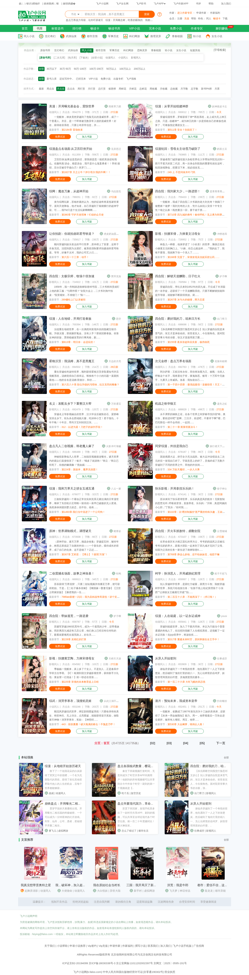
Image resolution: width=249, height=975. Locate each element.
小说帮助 (62, 945)
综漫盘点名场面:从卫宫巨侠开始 (70, 149)
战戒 (51, 793)
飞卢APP (160, 3)
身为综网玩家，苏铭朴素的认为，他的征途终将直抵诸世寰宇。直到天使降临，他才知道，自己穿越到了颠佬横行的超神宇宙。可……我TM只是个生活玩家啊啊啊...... (84, 205)
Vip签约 (92, 945)
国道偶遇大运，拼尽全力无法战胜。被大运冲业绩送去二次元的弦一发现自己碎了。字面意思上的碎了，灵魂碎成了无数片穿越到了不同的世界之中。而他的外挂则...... (190, 460)
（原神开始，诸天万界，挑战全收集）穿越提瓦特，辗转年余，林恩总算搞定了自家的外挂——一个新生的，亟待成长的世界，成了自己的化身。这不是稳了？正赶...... (84, 545)
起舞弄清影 (31, 890)
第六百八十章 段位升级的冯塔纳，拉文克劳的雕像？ (90, 384)
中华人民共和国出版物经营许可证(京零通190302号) (133, 971)
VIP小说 (134, 28)
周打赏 (81, 88)
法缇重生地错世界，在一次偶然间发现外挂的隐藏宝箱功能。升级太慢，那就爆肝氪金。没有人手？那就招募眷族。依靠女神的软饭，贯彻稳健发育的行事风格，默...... (84, 333)
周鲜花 (122, 88)
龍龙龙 (209, 890)
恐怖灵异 (142, 50)
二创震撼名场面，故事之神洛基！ (71, 573)
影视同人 (136, 57)
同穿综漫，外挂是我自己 (171, 446)
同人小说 (29, 36)
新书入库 (52, 78)
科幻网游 (134, 36)
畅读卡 (217, 18)
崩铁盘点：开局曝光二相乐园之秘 (67, 803)
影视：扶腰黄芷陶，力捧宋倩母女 (71, 658)
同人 (208, 18)
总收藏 (174, 88)
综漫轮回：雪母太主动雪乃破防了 (177, 149)
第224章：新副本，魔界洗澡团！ (80, 469)
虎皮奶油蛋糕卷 (112, 233)
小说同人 (123, 57)
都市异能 (220, 890)
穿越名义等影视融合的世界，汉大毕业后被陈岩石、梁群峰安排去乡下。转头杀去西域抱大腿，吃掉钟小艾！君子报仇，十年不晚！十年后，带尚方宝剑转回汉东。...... (84, 418)
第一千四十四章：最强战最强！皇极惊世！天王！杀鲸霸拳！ (201, 384)
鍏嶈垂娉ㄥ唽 (51, 3)
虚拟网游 (63, 830)
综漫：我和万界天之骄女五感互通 (71, 488)
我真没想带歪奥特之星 (36, 885)
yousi (224, 616)
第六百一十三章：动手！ (75, 257)
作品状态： (30, 78)
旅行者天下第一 (218, 446)
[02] (152, 743)
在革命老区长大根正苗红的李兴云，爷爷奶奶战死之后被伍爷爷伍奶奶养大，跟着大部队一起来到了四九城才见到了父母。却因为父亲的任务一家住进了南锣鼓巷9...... (190, 545)
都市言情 (92, 36)
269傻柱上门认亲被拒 (74, 299)
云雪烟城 (222, 531)
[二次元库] (59, 57)
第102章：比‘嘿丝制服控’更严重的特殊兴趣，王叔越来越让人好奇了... (206, 512)
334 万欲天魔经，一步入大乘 (184, 469)
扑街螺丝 (222, 701)
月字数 (184, 88)
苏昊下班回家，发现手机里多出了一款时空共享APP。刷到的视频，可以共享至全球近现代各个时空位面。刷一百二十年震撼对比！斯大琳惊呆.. (136, 817)
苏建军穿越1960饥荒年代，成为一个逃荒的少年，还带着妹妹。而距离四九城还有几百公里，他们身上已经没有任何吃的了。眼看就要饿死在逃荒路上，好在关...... (84, 630)
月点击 (60, 88)
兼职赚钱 (221, 28)
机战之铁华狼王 (165, 403)
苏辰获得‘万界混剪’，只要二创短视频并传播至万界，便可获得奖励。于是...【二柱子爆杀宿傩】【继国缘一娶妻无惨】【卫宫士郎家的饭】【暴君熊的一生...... (85, 588)
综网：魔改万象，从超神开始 (68, 191)
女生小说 (217, 36)
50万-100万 (80, 68)
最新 (41, 88)
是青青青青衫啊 (218, 191)
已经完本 (81, 78)
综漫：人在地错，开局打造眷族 (70, 318)
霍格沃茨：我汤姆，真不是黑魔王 (71, 361)
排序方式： (30, 88)
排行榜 (76, 28)
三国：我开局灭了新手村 (143, 885)
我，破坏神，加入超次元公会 (75, 885)
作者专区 (197, 28)
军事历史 (113, 36)
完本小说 (155, 28)
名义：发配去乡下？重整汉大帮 (70, 403)
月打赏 (91, 88)
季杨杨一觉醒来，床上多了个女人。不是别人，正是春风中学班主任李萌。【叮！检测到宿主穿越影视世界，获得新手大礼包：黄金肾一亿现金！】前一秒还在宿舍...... (84, 673)
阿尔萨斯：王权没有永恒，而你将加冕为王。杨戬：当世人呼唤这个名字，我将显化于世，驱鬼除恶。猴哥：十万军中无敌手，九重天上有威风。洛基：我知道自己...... (190, 375)
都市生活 (143, 830)
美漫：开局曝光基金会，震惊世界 (71, 106)
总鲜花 (143, 88)
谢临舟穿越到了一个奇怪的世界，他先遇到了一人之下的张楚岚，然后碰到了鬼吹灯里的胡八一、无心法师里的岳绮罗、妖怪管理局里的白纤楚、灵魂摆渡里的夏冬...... (190, 673)
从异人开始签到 (165, 658)
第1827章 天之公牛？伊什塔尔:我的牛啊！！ (86, 172)
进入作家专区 (184, 12)
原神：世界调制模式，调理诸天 (70, 531)
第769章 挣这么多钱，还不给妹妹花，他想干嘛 (194, 554)
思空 (118, 318)
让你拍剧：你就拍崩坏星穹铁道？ (71, 233)
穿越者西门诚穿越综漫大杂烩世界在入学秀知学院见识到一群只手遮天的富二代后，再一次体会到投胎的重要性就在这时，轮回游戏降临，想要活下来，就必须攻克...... (190, 163)
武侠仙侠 (71, 36)
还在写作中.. (66, 78)
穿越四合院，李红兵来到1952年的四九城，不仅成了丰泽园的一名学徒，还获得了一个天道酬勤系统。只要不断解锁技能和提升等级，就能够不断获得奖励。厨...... (190, 290)
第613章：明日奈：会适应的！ (78, 342)
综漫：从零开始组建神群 (171, 106)
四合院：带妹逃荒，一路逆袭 (68, 616)
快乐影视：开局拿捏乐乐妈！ (174, 488)
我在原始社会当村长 (106, 885)
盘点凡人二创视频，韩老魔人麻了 (71, 446)
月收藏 (163, 88)
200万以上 (139, 68)
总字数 (194, 88)
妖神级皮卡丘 (219, 106)
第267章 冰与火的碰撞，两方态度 (186, 299)
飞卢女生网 (122, 3)
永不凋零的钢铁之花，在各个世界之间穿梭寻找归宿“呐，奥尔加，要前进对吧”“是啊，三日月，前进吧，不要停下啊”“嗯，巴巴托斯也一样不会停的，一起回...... (190, 418)
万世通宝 (116, 403)
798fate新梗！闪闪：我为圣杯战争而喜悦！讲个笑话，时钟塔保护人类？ (102, 596)
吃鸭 (118, 573)
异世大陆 (115, 890)
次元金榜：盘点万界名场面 (173, 361)
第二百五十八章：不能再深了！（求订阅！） (192, 596)
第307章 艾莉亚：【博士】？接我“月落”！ (85, 554)
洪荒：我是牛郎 (177, 885)
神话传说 (185, 890)
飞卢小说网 (102, 3)
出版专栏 (118, 78)
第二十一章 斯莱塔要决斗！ (183, 427)
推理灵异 (155, 36)
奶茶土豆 (222, 148)
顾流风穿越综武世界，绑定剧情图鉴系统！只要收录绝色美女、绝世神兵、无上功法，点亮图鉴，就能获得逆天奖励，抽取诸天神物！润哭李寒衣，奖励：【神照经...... (84, 715)
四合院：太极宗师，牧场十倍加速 (71, 276)
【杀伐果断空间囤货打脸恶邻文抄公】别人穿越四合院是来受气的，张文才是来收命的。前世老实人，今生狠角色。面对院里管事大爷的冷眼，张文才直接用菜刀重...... (190, 333)
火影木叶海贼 (113, 446)
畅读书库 (114, 28)
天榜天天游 (115, 658)
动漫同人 (110, 57)
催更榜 (112, 88)
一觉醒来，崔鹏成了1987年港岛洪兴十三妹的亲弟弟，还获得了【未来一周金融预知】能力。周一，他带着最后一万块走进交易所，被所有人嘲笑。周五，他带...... (190, 715)
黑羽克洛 (116, 276)
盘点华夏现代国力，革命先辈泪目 (140, 803)
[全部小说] (97, 57)
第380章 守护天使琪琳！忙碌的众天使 (83, 214)
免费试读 (60, 136)
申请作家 (201, 12)
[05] (202, 743)
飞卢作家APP (180, 3)
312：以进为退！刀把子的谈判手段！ (82, 427)
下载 (225, 18)
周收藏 (153, 88)
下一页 (220, 743)
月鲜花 (132, 88)
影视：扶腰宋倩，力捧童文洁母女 (177, 233)
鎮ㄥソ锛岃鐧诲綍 (29, 3)
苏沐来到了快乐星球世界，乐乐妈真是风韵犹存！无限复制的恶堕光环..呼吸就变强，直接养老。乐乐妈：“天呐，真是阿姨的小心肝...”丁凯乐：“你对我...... (191, 503)
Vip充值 (103, 945)
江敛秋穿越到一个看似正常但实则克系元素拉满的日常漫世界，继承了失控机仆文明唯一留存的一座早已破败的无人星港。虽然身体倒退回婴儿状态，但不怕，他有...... (84, 503)
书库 (40, 28)
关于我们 (49, 945)
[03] (169, 743)
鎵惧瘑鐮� (69, 3)
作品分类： (30, 50)
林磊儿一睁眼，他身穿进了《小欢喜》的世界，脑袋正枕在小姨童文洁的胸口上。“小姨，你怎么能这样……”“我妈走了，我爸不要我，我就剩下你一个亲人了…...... (190, 248)
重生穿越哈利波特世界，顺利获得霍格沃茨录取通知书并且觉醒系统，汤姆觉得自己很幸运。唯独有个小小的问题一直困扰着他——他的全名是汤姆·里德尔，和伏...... (84, 375)
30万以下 (52, 68)
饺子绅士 (222, 488)
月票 (217, 88)
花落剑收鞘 (221, 361)
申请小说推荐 (78, 945)
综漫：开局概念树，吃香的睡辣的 (124, 20)
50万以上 (111, 68)
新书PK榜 (206, 88)
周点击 (50, 88)
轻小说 (197, 36)
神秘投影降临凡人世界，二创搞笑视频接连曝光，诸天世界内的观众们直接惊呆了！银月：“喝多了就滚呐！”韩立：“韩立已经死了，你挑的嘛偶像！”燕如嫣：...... (84, 460)
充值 (186, 18)
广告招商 (198, 945)
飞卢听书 (141, 3)
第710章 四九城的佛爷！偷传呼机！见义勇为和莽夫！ (197, 214)
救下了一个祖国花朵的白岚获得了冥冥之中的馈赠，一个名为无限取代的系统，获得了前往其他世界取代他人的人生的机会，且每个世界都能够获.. (63, 779)
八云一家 (116, 488)
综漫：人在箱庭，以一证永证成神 (177, 616)
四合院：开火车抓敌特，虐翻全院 (177, 531)
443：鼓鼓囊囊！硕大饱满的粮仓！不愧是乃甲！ (88, 724)
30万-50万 (65, 68)
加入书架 (87, 136)
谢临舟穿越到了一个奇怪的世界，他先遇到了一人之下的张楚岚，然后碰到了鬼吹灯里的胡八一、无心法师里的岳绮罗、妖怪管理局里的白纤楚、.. (209, 817)
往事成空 (222, 658)
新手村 (138, 890)
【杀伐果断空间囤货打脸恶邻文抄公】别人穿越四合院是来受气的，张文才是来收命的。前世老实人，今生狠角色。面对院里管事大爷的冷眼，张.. (209, 779)
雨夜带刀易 (115, 106)
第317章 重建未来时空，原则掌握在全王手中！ (194, 639)
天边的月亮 (115, 361)
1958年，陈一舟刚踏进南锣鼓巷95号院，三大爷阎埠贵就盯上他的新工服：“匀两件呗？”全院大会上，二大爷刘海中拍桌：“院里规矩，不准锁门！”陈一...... (84, 290)
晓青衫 (117, 531)
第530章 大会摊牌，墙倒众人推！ (186, 724)
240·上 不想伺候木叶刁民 (181, 172)
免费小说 (176, 28)
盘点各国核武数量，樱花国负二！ (140, 766)
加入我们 (226, 3)
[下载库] (84, 57)
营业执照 (170, 971)
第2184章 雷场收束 (72, 129)
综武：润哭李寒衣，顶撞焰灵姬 (70, 701)
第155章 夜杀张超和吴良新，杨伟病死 (189, 342)
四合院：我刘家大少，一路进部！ (177, 191)
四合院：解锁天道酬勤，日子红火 (177, 276)
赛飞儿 (52, 830)
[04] (185, 743)
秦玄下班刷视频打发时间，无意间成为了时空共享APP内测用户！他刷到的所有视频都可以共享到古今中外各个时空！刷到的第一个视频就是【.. (136, 779)
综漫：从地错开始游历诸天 (63, 766)
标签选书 (57, 28)
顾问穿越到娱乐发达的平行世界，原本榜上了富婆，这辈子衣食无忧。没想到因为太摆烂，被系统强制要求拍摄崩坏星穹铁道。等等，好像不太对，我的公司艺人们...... (84, 248)
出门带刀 (222, 318)
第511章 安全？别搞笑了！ (182, 129)
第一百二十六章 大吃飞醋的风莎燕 (187, 681)
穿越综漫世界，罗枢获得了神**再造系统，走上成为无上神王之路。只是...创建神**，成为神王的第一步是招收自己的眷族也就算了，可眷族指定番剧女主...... (191, 121)
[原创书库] (45, 57)
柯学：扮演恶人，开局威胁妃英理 (177, 573)
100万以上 (125, 68)
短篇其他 (195, 50)
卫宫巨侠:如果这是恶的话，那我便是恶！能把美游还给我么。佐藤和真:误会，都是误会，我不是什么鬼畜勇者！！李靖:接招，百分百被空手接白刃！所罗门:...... (84, 163)
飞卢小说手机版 (182, 945)
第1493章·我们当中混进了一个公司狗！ (83, 512)
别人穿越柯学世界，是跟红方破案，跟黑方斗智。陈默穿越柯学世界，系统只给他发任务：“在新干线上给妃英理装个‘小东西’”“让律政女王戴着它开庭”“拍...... (190, 588)
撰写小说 (140, 945)
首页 (25, 28)
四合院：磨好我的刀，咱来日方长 (177, 318)
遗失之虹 (222, 403)
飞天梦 (173, 890)
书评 (198, 3)
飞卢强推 (131, 78)
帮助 (211, 3)
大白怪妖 (102, 890)
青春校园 (177, 36)
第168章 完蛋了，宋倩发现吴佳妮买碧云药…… (194, 257)
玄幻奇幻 (50, 36)
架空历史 (136, 793)
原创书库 (45, 50)
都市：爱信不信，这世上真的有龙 (220, 885)
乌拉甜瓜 (116, 191)
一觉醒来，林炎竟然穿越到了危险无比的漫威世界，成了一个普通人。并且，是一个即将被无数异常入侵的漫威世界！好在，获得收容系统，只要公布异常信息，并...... (84, 121)
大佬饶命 (67, 890)
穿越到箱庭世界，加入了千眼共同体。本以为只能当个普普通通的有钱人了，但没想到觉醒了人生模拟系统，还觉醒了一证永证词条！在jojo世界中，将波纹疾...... (190, 630)
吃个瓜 (125, 793)
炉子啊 (223, 276)
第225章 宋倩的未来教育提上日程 (80, 681)
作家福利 (215, 12)
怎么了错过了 (129, 830)
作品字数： (30, 68)
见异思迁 (116, 148)
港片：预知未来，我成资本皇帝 (176, 701)
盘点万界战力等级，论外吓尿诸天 (84, 20)
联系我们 (153, 945)
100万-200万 (96, 68)
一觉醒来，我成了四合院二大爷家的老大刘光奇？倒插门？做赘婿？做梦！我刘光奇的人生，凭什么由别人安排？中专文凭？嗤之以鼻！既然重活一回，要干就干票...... (190, 205)
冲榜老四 (222, 233)
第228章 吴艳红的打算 (74, 639)
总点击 (71, 88)
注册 (179, 18)
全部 (41, 68)
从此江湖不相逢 (112, 701)
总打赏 (102, 88)
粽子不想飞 (221, 573)
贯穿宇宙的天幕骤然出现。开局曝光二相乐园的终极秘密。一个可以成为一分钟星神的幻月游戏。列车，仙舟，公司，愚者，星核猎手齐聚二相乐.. (63, 817)
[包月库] (72, 57)
